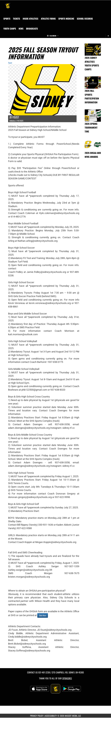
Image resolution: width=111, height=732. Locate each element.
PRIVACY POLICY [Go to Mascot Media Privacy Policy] (36, 715)
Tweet (10, 62)
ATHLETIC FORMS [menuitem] (48, 18)
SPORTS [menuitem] (6, 18)
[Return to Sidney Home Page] (7, 3)
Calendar (52, 36)
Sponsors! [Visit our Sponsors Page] (67, 678)
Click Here (42, 615)
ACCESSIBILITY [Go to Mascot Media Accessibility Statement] (51, 715)
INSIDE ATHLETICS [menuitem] (30, 18)
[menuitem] (16, 19)
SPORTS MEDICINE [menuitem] (66, 18)
